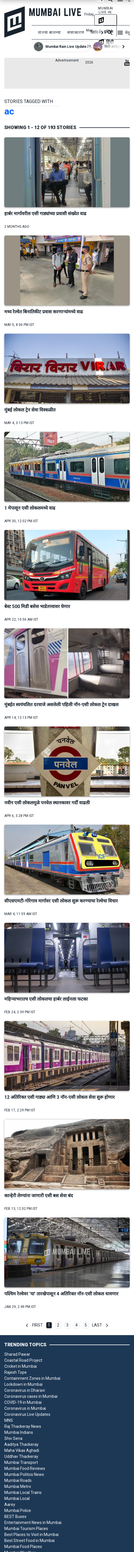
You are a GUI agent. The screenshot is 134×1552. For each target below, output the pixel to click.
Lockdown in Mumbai (23, 1384)
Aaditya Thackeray (21, 1444)
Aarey (9, 1504)
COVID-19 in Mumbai (23, 1402)
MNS (8, 1420)
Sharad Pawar (17, 1354)
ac (9, 111)
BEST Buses (15, 1516)
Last (97, 1325)
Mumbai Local (17, 1498)
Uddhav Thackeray (21, 1456)
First (37, 1325)
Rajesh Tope (15, 1372)
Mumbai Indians (18, 1432)
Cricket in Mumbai (20, 1366)
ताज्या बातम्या (49, 32)
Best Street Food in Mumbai (29, 1540)
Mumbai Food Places (23, 1546)
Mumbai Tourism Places (26, 1528)
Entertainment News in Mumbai (33, 1522)
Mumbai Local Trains (23, 1492)
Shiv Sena (13, 1438)
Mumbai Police (17, 1510)
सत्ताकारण (75, 32)
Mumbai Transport (21, 1462)
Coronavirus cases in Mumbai (31, 1396)
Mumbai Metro (17, 1486)
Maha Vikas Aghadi (21, 1450)
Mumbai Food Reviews (24, 1468)
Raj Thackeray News (22, 1426)
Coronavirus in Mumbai (25, 1408)
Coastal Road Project (23, 1360)
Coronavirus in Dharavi (24, 1390)
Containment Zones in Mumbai (32, 1378)
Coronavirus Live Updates (27, 1414)
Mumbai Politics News (24, 1474)
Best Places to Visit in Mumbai (31, 1534)
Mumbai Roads (18, 1480)
